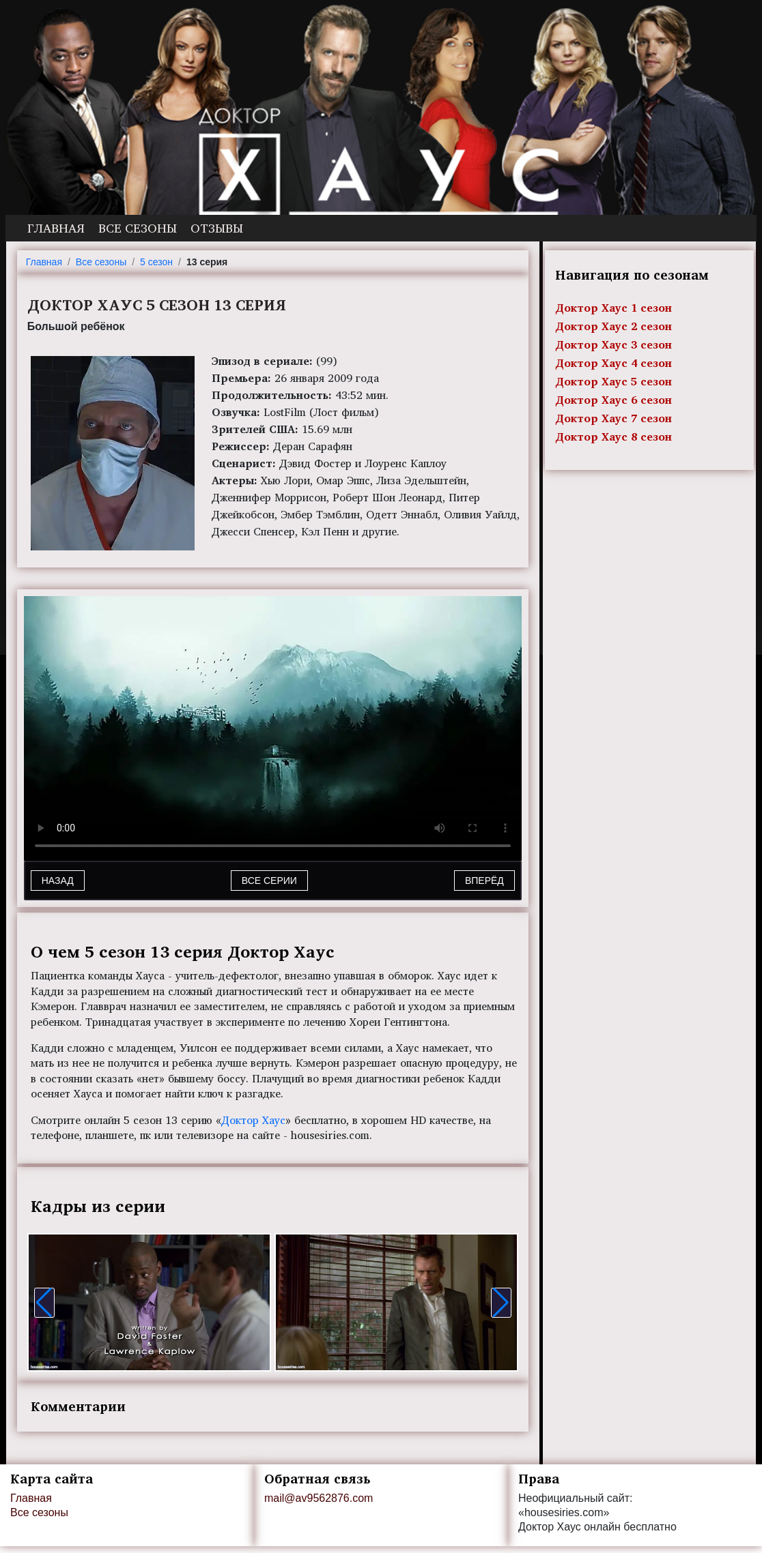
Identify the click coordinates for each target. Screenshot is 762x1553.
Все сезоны (137, 228)
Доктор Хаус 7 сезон (613, 418)
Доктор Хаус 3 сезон (613, 344)
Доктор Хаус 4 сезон (613, 363)
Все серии (269, 880)
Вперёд (484, 880)
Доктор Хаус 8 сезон (613, 436)
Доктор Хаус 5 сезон (613, 381)
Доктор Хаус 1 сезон (613, 307)
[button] (44, 1303)
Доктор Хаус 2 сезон (613, 326)
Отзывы (216, 228)
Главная (56, 228)
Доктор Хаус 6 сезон (613, 400)
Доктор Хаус (253, 1120)
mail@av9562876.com (318, 1498)
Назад (58, 880)
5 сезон (156, 261)
